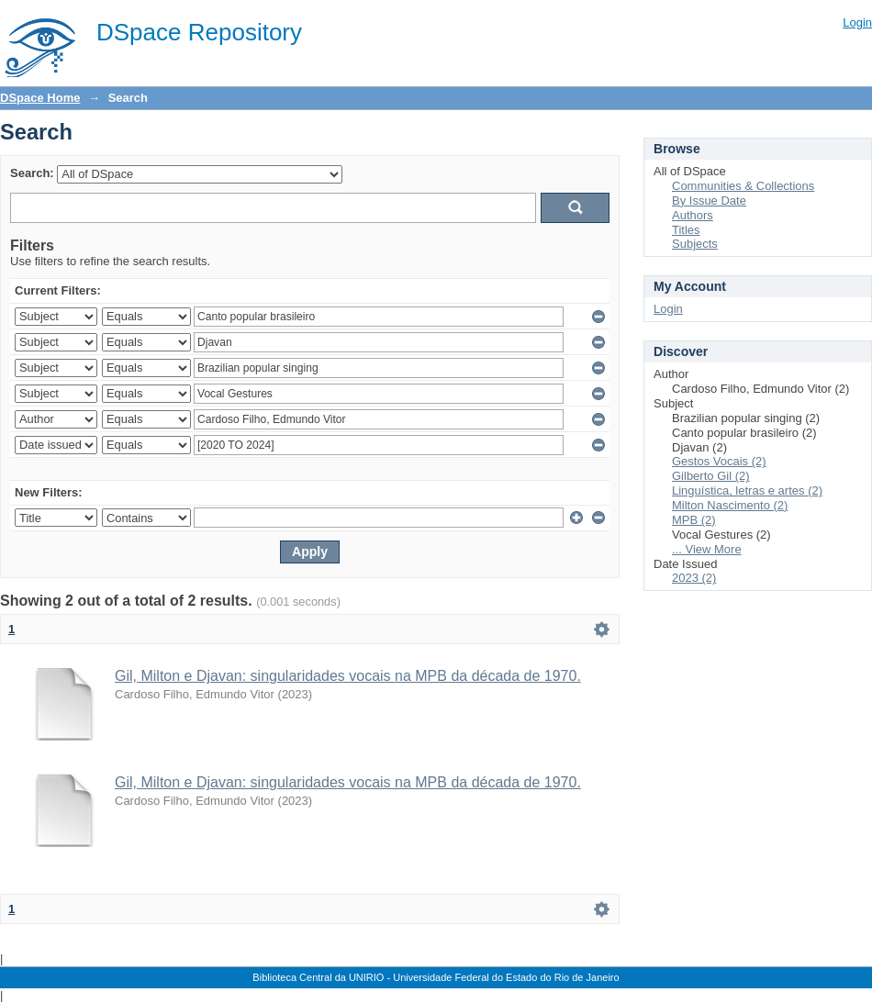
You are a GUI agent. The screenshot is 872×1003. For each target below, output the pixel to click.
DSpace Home (40, 98)
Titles (686, 230)
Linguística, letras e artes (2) (747, 490)
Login (857, 22)
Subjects (695, 244)
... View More (707, 549)
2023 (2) (694, 578)
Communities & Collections (743, 186)
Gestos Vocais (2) (719, 461)
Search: (32, 173)
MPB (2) (694, 520)
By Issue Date (709, 200)
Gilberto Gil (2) (711, 476)
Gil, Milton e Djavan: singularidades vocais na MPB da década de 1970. (348, 676)
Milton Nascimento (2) (730, 505)
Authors (692, 215)
